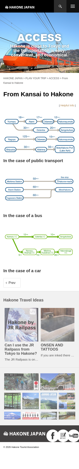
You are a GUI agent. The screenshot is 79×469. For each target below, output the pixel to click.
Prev (12, 283)
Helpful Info (67, 105)
